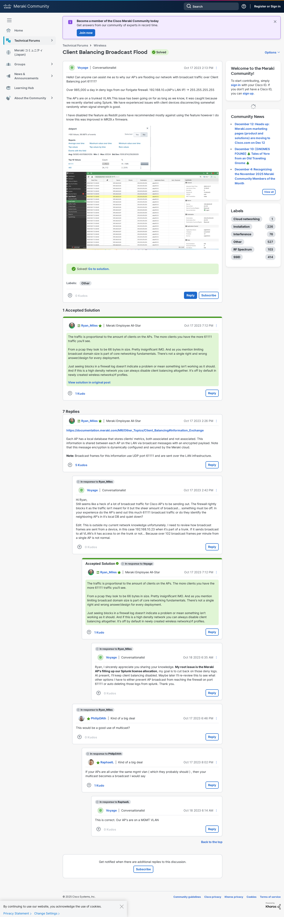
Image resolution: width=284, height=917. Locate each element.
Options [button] (270, 52)
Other (85, 283)
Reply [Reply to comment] (212, 393)
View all (269, 191)
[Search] (211, 6)
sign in (236, 85)
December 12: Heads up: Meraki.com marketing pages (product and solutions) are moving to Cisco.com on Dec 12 (252, 133)
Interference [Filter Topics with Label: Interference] (242, 234)
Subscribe (208, 295)
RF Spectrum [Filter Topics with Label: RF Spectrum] (242, 249)
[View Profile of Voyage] (82, 67)
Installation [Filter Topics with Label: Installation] (241, 226)
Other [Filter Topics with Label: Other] (237, 242)
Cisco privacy (212, 896)
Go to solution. (99, 269)
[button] (216, 68)
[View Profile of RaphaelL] (107, 762)
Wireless (100, 45)
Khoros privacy (234, 896)
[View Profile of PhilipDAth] (98, 718)
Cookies (252, 896)
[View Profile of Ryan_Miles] (89, 325)
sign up (248, 93)
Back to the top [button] (211, 842)
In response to (97, 481)
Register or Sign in (267, 6)
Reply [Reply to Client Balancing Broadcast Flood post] (191, 295)
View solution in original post (89, 382)
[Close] (121, 910)
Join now (86, 32)
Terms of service (270, 896)
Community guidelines (187, 896)
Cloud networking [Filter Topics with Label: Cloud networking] (246, 219)
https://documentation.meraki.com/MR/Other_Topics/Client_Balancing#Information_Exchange (135, 430)
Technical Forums (75, 45)
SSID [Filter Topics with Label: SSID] (236, 257)
